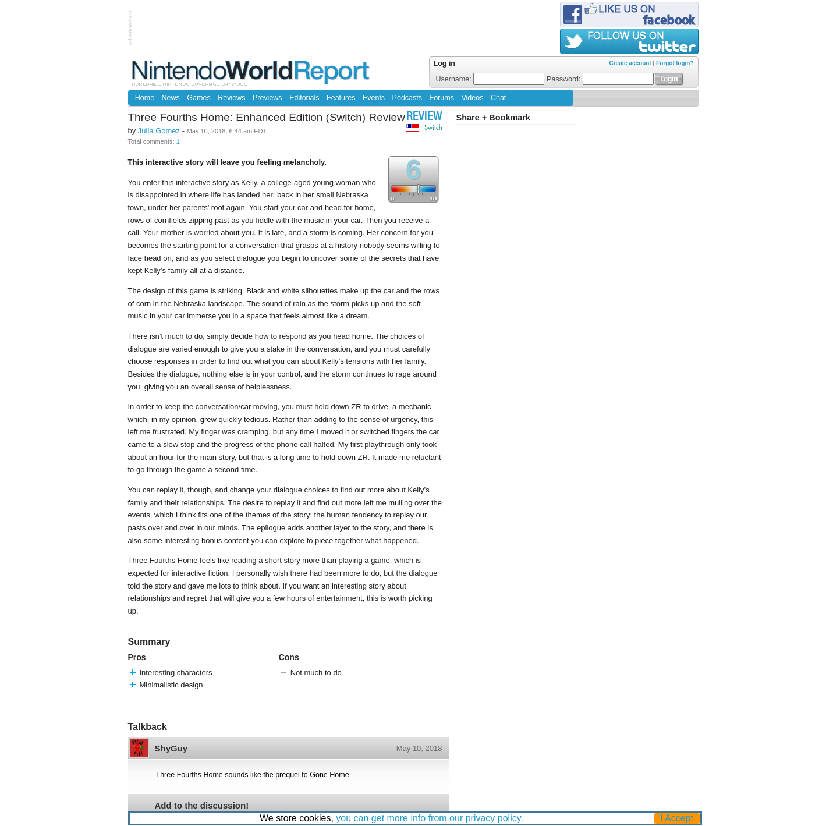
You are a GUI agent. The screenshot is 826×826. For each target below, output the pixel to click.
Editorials (304, 98)
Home (144, 98)
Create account (630, 63)
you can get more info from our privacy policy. (429, 818)
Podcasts (407, 98)
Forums (442, 98)
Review (424, 117)
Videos (472, 98)
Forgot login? (674, 63)
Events (374, 98)
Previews (267, 98)
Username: (490, 79)
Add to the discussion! (202, 805)
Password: (600, 79)
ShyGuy (171, 748)
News (171, 98)
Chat (498, 98)
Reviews (231, 98)
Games (198, 98)
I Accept (676, 818)
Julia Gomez (159, 130)
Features (341, 98)
